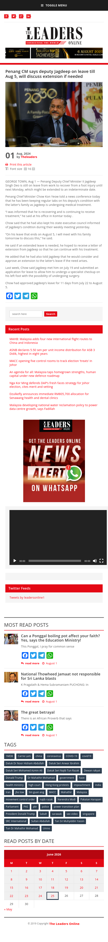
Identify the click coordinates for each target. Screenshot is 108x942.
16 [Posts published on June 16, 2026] (26, 888)
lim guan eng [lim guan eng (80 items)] (36, 792)
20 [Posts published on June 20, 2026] (81, 888)
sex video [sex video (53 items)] (72, 814)
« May (8, 909)
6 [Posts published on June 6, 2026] (81, 871)
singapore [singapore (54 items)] (88, 814)
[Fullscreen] (101, 561)
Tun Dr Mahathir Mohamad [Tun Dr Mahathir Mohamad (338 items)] (22, 828)
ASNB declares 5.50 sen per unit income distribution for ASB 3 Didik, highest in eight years (52, 352)
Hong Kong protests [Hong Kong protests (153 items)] (57, 785)
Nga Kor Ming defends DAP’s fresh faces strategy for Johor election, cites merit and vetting (49, 385)
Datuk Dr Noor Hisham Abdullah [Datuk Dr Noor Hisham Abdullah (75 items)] (25, 763)
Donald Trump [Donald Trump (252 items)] (14, 777)
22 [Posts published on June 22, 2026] (11, 896)
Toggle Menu (54, 5)
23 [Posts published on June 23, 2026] (26, 896)
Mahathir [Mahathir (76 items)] (66, 792)
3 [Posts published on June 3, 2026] (40, 871)
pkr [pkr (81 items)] (35, 806)
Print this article (18, 164)
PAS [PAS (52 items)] (26, 806)
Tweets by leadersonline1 (26, 597)
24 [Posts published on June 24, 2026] (40, 896)
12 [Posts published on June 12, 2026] (66, 879)
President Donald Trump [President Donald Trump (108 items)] (20, 814)
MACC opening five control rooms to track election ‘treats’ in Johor (50, 363)
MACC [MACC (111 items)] (52, 792)
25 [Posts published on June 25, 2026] (52, 896)
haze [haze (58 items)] (82, 777)
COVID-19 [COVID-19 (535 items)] (71, 756)
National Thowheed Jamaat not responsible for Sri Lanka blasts (60, 676)
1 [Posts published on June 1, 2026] (11, 871)
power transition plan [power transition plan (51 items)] (66, 806)
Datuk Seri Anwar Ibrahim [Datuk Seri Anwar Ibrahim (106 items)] (64, 763)
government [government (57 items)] (67, 777)
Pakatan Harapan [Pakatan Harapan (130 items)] (90, 799)
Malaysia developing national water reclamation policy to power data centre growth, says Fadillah (53, 407)
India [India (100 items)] (98, 785)
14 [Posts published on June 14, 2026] (96, 879)
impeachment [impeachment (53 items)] (82, 785)
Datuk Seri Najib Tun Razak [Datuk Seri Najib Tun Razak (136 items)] (63, 770)
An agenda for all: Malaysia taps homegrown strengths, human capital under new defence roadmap (52, 374)
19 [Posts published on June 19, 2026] (66, 888)
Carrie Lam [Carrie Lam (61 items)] (24, 756)
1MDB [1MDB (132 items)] (9, 756)
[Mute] (95, 561)
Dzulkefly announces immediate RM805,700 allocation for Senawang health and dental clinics (49, 396)
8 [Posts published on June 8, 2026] (11, 879)
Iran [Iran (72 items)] (8, 792)
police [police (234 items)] (45, 806)
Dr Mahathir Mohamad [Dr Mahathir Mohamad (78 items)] (41, 777)
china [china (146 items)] (39, 756)
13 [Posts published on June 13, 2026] (81, 879)
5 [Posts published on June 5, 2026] (66, 871)
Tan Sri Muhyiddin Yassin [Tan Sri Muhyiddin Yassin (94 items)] (70, 821)
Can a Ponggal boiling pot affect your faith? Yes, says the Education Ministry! (60, 638)
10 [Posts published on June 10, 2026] (40, 879)
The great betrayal (38, 712)
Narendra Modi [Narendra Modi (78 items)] (66, 799)
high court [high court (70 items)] (35, 785)
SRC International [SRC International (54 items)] (16, 821)
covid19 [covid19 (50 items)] (86, 756)
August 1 (49, 663)
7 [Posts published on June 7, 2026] (96, 871)
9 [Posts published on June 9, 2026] (26, 879)
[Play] (15, 561)
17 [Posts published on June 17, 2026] (40, 888)
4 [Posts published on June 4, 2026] (52, 871)
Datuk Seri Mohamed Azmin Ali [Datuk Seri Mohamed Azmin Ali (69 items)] (24, 770)
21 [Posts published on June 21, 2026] (96, 888)
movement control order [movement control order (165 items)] (20, 799)
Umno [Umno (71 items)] (46, 828)
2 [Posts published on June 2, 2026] (26, 871)
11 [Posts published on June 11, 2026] (52, 879)
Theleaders (29, 157)
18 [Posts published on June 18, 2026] (52, 888)
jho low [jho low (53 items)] (19, 792)
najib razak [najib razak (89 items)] (46, 799)
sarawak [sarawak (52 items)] (57, 814)
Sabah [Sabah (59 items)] (43, 814)
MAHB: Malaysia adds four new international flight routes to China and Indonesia (50, 341)
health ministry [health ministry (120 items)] (15, 785)
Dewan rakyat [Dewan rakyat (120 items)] (92, 770)
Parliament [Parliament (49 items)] (12, 806)
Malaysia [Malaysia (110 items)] (82, 792)
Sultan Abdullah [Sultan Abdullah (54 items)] (40, 821)
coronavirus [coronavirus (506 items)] (54, 756)
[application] (58, 537)
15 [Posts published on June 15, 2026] (11, 888)
